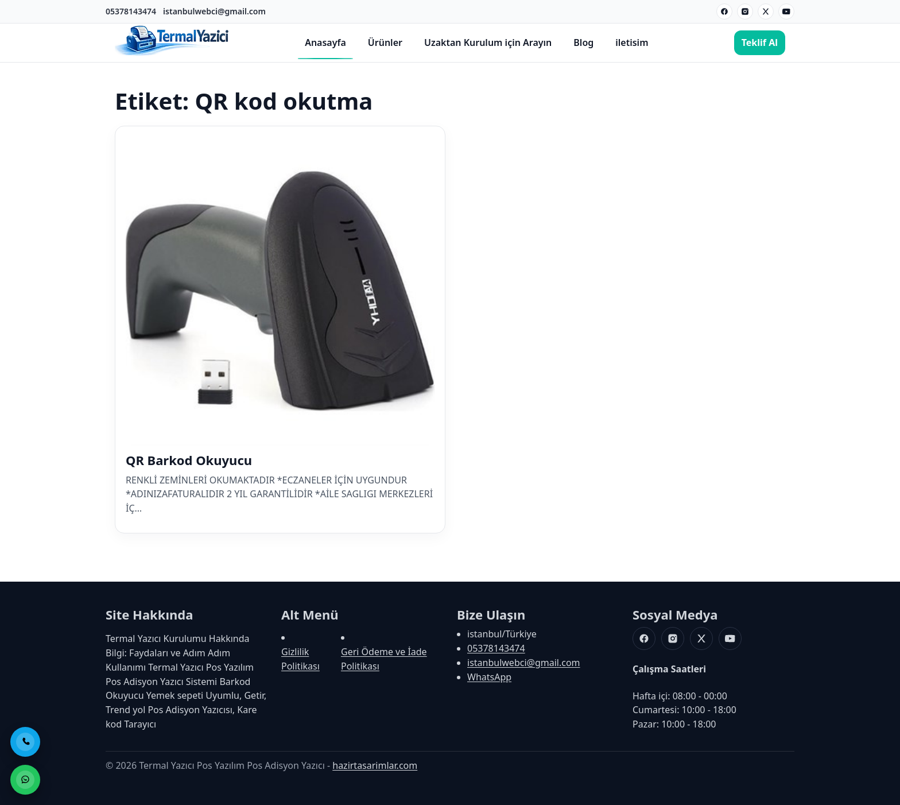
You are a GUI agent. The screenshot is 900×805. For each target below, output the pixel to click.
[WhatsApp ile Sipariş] (25, 780)
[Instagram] (745, 11)
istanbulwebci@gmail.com (214, 11)
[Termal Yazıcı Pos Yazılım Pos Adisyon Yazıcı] (172, 54)
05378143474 (131, 11)
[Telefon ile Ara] (25, 742)
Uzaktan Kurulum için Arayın (488, 42)
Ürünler (385, 42)
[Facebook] (724, 11)
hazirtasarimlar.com (374, 765)
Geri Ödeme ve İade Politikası (384, 658)
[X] (766, 11)
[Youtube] (786, 11)
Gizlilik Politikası (300, 658)
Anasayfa (325, 42)
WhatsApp (489, 677)
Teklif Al (760, 42)
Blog (583, 42)
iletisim (631, 42)
